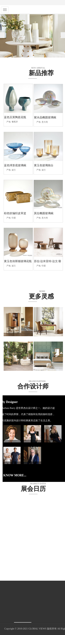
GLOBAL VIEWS (37, 629)
